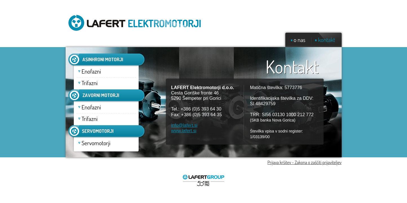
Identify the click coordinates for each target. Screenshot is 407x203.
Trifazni (90, 83)
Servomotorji (96, 143)
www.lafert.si (184, 130)
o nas (300, 40)
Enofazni (91, 71)
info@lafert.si (184, 125)
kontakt (326, 40)
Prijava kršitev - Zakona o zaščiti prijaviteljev (305, 162)
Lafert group (203, 180)
